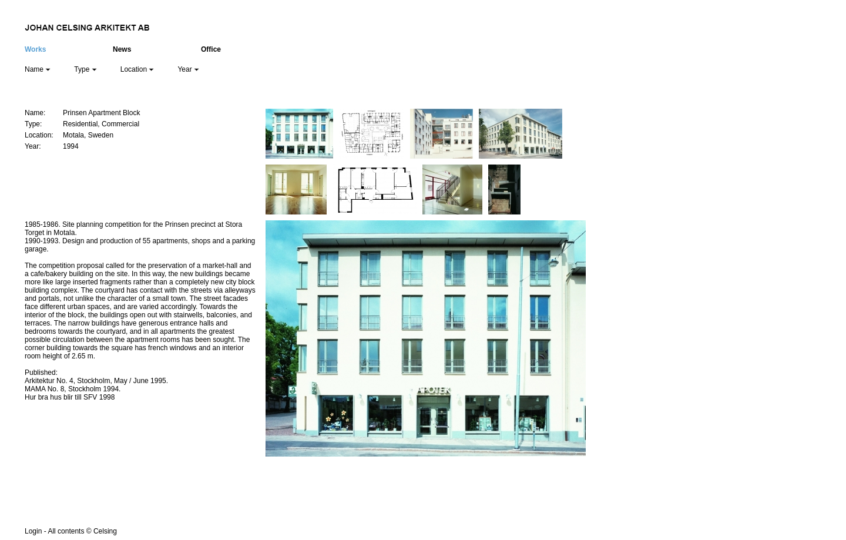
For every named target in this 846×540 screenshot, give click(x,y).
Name (38, 69)
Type (85, 69)
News (122, 49)
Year (188, 69)
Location (137, 69)
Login (33, 531)
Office (211, 49)
